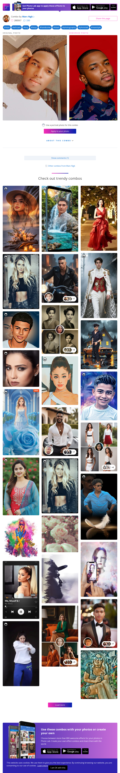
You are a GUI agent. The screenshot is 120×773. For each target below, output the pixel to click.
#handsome (45, 27)
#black (56, 27)
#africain (16, 27)
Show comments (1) (60, 158)
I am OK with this (57, 767)
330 (26, 20)
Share (103, 18)
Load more (60, 705)
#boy (25, 27)
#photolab (83, 27)
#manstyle (96, 27)
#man (7, 27)
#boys (34, 27)
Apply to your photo (60, 131)
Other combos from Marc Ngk (60, 166)
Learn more (42, 765)
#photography (69, 27)
